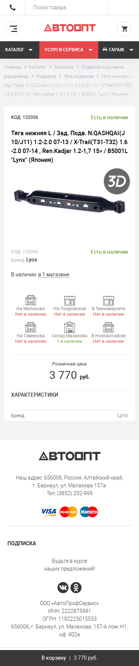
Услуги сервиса (68, 49)
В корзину (70, 658)
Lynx (31, 260)
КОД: (16, 251)
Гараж (118, 49)
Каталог (19, 49)
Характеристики (34, 395)
